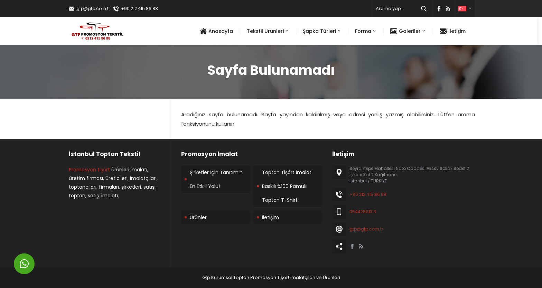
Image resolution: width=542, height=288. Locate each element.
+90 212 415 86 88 (139, 8)
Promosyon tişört (89, 169)
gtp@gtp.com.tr (93, 8)
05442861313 (362, 212)
